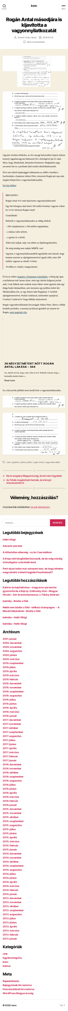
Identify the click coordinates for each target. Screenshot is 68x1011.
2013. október (11, 906)
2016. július (9, 784)
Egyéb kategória (12, 957)
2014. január (10, 894)
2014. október (11, 861)
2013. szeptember (13, 910)
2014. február (10, 890)
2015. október (11, 817)
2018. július (9, 699)
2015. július (9, 829)
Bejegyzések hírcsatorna (17, 985)
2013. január (10, 938)
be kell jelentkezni (40, 507)
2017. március (11, 752)
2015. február (10, 845)
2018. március (11, 711)
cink (8, 462)
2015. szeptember (13, 821)
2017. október (10, 728)
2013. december (12, 898)
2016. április (10, 792)
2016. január (10, 805)
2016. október (11, 772)
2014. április (10, 882)
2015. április (10, 837)
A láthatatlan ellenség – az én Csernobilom (27, 552)
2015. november (12, 813)
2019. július (9, 667)
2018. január (10, 715)
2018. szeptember (13, 691)
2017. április (10, 748)
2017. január (10, 760)
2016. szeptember (13, 776)
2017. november (12, 724)
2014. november (12, 857)
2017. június (9, 744)
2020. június (10, 655)
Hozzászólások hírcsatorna (18, 989)
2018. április (10, 707)
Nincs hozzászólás (36, 42)
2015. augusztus (12, 825)
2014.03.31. (48, 37)
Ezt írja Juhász (9, 185)
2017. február (10, 756)
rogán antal (38, 462)
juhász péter (26, 462)
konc (34, 5)
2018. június (10, 703)
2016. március (11, 796)
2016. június (9, 788)
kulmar (7, 966)
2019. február (10, 679)
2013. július (9, 918)
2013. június (10, 922)
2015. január (10, 849)
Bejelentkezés (11, 981)
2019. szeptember (13, 663)
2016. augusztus (12, 780)
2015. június (10, 833)
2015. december (12, 809)
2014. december (12, 853)
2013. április (10, 926)
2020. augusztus (12, 651)
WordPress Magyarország (18, 993)
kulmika (7, 601)
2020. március (11, 659)
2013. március (11, 930)
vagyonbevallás (52, 462)
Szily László (30, 37)
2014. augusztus (12, 869)
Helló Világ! (9, 539)
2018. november (12, 687)
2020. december (12, 642)
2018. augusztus (12, 695)
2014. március (11, 886)
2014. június (10, 877)
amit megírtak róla (18, 312)
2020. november (12, 647)
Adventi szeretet (12, 546)
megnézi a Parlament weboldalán (32, 276)
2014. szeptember (13, 865)
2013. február (10, 934)
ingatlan (15, 462)
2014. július (9, 873)
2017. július (9, 740)
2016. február (10, 801)
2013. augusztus (12, 914)
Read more (9, 380)
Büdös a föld (21, 601)
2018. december (12, 683)
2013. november (12, 902)
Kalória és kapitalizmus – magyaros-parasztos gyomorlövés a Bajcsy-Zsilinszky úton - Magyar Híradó (30, 591)
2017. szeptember (13, 732)
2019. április (10, 671)
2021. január (10, 638)
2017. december (12, 719)
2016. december (12, 764)
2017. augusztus (12, 736)
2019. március (11, 675)
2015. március (11, 841)
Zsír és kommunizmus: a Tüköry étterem (36, 594)
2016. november (12, 768)
